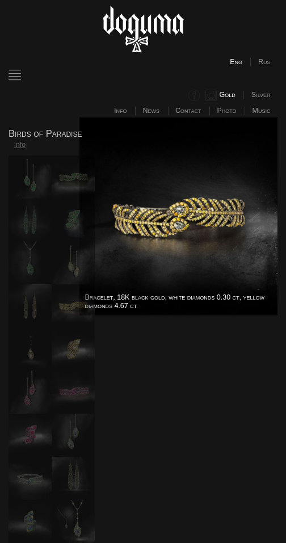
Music (262, 111)
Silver (261, 95)
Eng (236, 62)
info (20, 145)
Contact (188, 111)
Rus (264, 62)
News (151, 111)
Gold (227, 95)
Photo (226, 111)
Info (120, 111)
